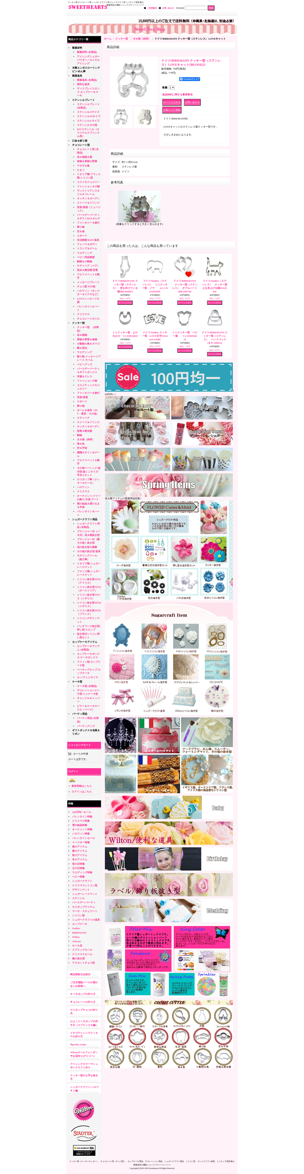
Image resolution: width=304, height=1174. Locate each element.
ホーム (107, 38)
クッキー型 (79, 322)
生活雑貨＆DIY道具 (88, 239)
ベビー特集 (78, 876)
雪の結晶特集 (79, 825)
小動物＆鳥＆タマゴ (88, 343)
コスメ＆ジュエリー (88, 182)
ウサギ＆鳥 (83, 165)
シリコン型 (78, 915)
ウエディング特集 (82, 872)
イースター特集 (81, 842)
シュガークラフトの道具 (86, 919)
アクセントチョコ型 (83, 962)
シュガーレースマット (84, 893)
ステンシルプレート (83, 99)
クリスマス (83, 314)
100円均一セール (81, 812)
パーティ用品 (79, 713)
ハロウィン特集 (81, 833)
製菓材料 (77, 47)
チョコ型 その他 (86, 286)
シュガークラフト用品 (84, 519)
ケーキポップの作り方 (82, 994)
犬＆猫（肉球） (86, 439)
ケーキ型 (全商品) (87, 686)
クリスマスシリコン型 (84, 885)
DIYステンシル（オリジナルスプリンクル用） (88, 133)
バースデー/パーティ (84, 902)
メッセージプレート (88, 282)
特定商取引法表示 (80, 974)
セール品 (77, 945)
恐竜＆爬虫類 (84, 430)
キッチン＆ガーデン (88, 198)
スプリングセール (82, 949)
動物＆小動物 (84, 261)
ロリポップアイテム (83, 906)
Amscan (76, 941)
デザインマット (81, 889)
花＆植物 (82, 334)
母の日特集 (78, 863)
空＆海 (81, 231)
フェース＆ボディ (87, 244)
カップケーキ (79, 924)
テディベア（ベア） (88, 265)
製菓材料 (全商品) (87, 52)
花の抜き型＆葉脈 (87, 547)
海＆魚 (81, 443)
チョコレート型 (81, 144)
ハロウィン (83, 487)
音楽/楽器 (82, 397)
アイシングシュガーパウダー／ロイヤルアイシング (88, 60)
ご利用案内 (152, 8)
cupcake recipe (78, 1044)
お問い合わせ (168, 8)
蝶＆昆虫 (82, 347)
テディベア (83, 417)
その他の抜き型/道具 (88, 551)
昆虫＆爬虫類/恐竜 (87, 270)
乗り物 (81, 226)
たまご (81, 169)
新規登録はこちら (82, 785)
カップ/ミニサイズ (87, 677)
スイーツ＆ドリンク (88, 202)
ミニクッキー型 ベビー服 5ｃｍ (184, 336)
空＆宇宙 (82, 448)
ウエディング (84, 252)
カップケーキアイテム (84, 641)
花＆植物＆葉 (84, 156)
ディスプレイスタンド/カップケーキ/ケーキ (88, 92)
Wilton (75, 937)
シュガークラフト (82, 880)
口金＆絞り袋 (79, 140)
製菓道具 (77, 75)
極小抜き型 (78, 958)
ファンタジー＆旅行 (88, 222)
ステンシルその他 (87, 125)
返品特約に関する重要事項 (177, 94)
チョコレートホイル (88, 318)
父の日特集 (78, 868)
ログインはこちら (82, 791)
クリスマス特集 (81, 820)
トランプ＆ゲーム (87, 248)
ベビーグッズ (84, 364)
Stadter (76, 928)
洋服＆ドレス (84, 376)
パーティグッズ (86, 726)
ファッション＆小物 (88, 186)
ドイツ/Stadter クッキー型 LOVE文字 (155, 336)
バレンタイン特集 (82, 816)
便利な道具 (83, 84)
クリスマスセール (82, 954)
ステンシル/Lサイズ (88, 120)
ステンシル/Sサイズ (88, 112)
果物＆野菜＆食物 (87, 339)
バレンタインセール (83, 838)
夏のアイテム (79, 850)
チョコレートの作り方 (82, 1001)
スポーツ (82, 235)
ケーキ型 (77, 681)
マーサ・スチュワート (84, 911)
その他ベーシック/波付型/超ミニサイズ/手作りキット (88, 471)
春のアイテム (79, 846)
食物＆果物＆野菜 (87, 161)
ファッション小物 (87, 380)
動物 (79, 435)
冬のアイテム (79, 859)
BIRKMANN (79, 932)
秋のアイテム (79, 855)
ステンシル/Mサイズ (88, 116)
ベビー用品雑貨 (86, 257)
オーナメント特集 (82, 829)
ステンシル (78, 898)
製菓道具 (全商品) (87, 80)
